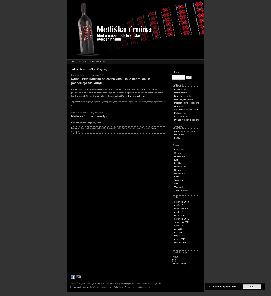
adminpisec (82, 75)
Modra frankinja (181, 93)
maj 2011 (178, 236)
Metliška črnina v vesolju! (89, 116)
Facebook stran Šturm (184, 131)
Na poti (177, 170)
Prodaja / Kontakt (97, 61)
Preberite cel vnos (137, 96)
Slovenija (137, 102)
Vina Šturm (76, 284)
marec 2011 (179, 239)
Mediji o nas (108, 102)
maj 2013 (178, 205)
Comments (179, 263)
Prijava (175, 257)
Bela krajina (86, 102)
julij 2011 (178, 229)
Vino (144, 102)
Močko (177, 138)
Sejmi (130, 102)
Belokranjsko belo (182, 96)
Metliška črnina (120, 102)
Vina (74, 61)
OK (252, 286)
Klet (176, 160)
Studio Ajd (145, 287)
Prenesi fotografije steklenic (187, 120)
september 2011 (181, 222)
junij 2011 (178, 232)
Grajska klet (97, 102)
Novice (82, 61)
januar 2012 (179, 215)
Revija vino (179, 135)
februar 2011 (180, 242)
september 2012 (181, 208)
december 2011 (181, 219)
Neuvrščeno (179, 173)
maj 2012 (178, 212)
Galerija (177, 153)
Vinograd (151, 102)
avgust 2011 (180, 225)
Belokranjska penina (183, 99)
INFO (235, 286)
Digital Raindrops (101, 287)
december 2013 (181, 202)
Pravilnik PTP (180, 116)
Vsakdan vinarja (181, 190)
